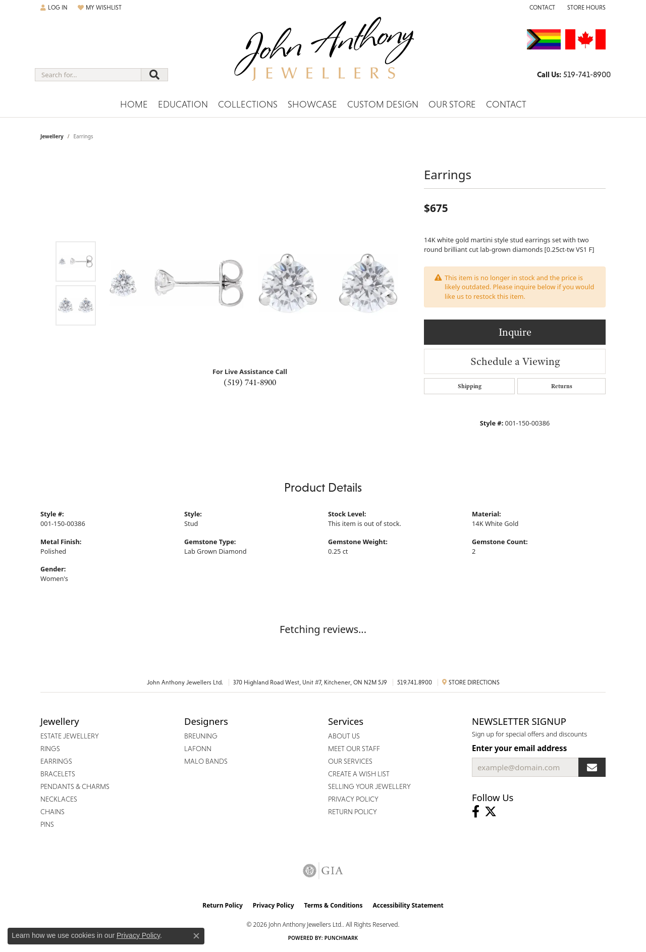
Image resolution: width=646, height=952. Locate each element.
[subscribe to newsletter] (592, 767)
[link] (541, 7)
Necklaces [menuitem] (58, 799)
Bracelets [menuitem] (57, 774)
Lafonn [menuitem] (197, 749)
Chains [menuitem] (52, 812)
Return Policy (222, 905)
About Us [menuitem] (344, 736)
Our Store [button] (452, 104)
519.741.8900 (414, 682)
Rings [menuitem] (50, 749)
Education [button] (183, 104)
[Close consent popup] (196, 936)
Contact (506, 104)
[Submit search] (154, 74)
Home (134, 104)
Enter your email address (519, 748)
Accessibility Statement (407, 905)
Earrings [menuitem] (56, 761)
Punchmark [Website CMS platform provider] (341, 937)
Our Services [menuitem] (350, 761)
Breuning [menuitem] (201, 736)
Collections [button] (248, 104)
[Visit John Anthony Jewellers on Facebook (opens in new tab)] (475, 812)
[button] (54, 7)
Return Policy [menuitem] (352, 812)
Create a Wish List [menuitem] (359, 774)
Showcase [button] (312, 104)
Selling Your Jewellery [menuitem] (369, 786)
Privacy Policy (273, 905)
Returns (561, 386)
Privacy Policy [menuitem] (353, 799)
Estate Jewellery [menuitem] (69, 736)
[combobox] (88, 74)
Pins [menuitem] (47, 824)
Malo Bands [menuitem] (206, 761)
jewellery (52, 136)
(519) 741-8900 (250, 382)
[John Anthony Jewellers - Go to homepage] (323, 55)
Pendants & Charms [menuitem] (75, 786)
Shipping (469, 386)
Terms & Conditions (333, 905)
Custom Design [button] (382, 104)
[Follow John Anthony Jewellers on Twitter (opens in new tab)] (490, 812)
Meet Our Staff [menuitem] (354, 749)
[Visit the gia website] (323, 870)
